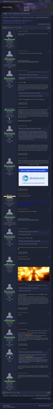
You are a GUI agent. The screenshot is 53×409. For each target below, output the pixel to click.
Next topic (47, 24)
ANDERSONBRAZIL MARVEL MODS (24, 120)
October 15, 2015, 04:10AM (22, 312)
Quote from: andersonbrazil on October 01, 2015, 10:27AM (30, 128)
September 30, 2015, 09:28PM (23, 31)
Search (10, 13)
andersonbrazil (10, 108)
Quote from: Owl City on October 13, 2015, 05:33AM (29, 287)
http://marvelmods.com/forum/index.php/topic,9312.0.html (28, 61)
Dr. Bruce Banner (10, 77)
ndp (10, 38)
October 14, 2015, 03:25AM (22, 283)
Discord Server (17, 13)
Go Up (4, 392)
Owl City (10, 263)
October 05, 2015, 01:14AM (22, 125)
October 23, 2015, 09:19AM (22, 329)
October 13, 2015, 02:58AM (22, 228)
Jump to (32, 398)
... (17, 27)
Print (49, 27)
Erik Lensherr (10, 57)
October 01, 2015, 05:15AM (22, 70)
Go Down (5, 27)
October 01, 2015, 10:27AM (22, 107)
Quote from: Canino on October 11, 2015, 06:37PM (29, 231)
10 (18, 27)
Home (5, 13)
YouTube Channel (25, 13)
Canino (10, 195)
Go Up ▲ (48, 405)
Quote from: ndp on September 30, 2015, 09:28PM (29, 74)
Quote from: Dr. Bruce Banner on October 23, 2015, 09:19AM (30, 351)
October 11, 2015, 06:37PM (22, 193)
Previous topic (41, 24)
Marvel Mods (7, 7)
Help (39, 405)
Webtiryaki (8, 405)
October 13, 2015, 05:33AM (22, 256)
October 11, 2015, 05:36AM (22, 158)
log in (19, 1)
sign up (22, 1)
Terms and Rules (43, 405)
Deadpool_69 (10, 356)
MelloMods (10, 319)
